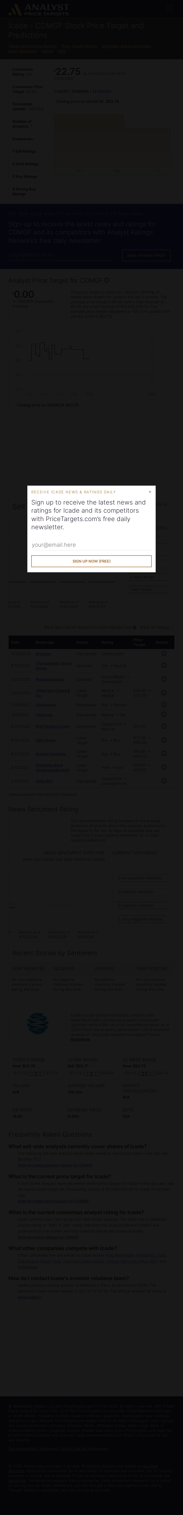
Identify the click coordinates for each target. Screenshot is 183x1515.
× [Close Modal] (150, 491)
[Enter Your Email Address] (91, 545)
